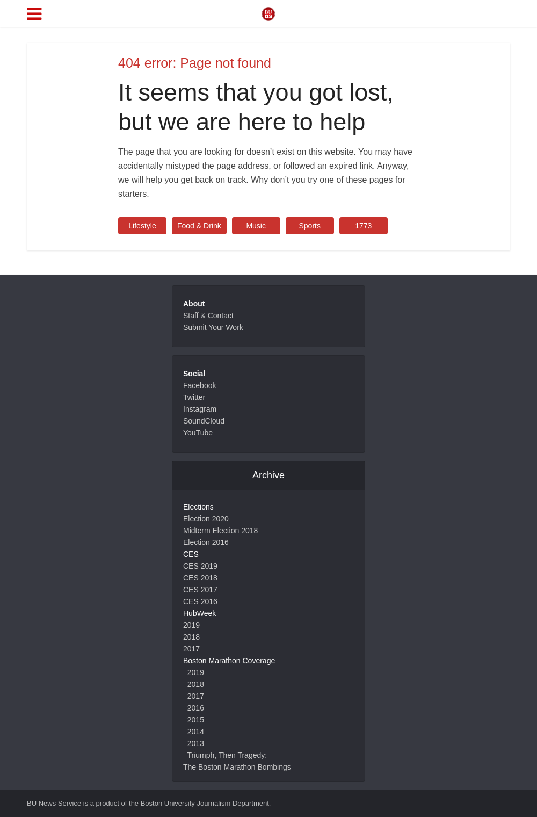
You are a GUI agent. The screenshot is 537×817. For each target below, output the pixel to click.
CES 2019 (200, 566)
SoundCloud (203, 421)
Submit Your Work (213, 327)
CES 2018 (200, 578)
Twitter (194, 397)
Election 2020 (206, 518)
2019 (191, 625)
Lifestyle (142, 225)
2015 (195, 719)
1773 (363, 225)
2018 (191, 637)
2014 (195, 731)
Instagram (199, 409)
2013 (195, 743)
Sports (309, 225)
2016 (195, 708)
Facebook (199, 385)
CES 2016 (200, 601)
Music (256, 225)
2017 (191, 648)
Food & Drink (199, 225)
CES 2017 (200, 589)
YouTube (198, 432)
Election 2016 (206, 542)
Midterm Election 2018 (220, 530)
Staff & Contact (208, 315)
